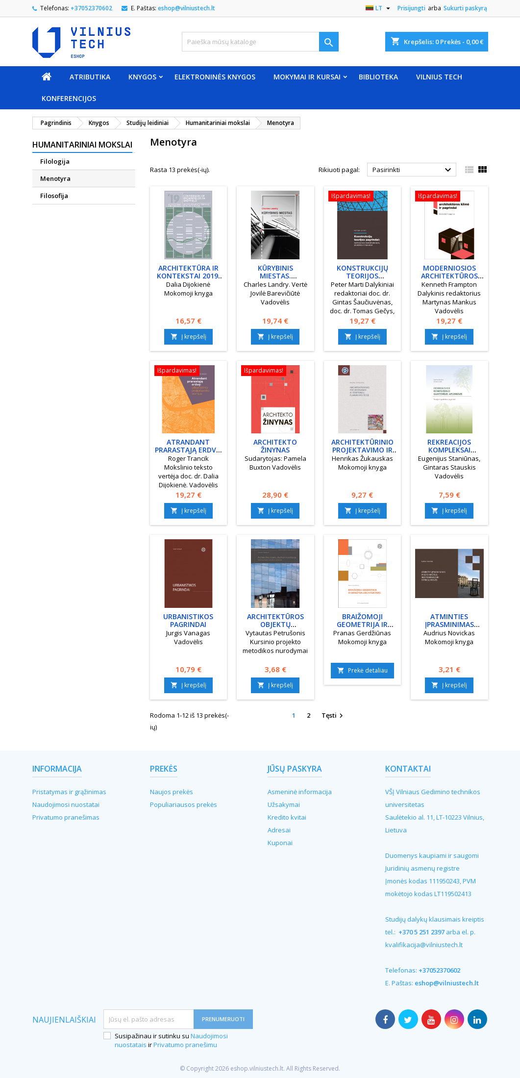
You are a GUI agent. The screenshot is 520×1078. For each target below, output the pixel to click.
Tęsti (334, 716)
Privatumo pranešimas (65, 817)
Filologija (55, 161)
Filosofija (54, 195)
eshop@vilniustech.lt (186, 8)
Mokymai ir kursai (307, 76)
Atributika (90, 76)
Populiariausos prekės (183, 804)
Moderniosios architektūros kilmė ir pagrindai (449, 275)
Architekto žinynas (275, 445)
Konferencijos (69, 98)
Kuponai (280, 842)
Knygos (142, 76)
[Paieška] (260, 41)
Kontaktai (408, 768)
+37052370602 (91, 8)
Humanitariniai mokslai (82, 144)
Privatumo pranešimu (185, 1044)
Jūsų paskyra (295, 768)
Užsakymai (284, 804)
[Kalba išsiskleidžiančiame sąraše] (379, 8)
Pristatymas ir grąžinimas (69, 791)
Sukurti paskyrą (465, 8)
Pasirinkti (413, 170)
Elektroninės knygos (214, 76)
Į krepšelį (188, 336)
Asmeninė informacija (300, 791)
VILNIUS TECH (439, 76)
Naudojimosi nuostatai (65, 804)
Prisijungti (411, 8)
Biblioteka (378, 76)
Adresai (279, 830)
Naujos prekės (171, 791)
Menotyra (55, 178)
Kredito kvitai (287, 817)
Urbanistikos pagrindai (188, 620)
